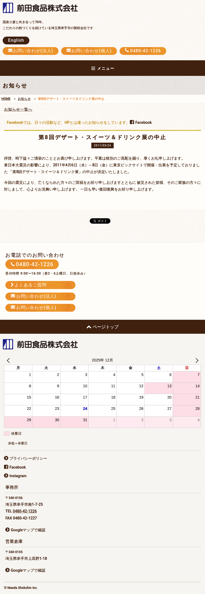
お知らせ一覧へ (18, 109)
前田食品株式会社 (43, 8)
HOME (6, 99)
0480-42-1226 (25, 511)
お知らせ (24, 99)
